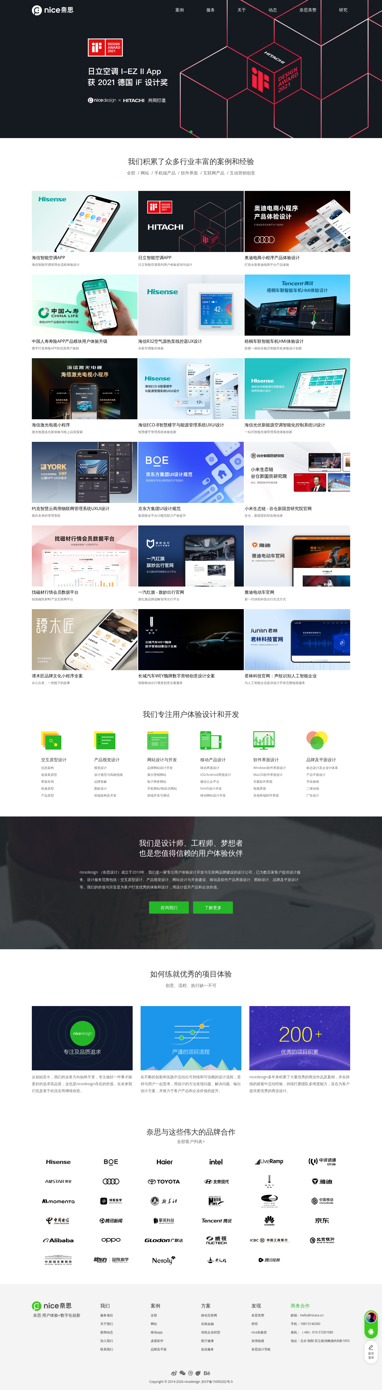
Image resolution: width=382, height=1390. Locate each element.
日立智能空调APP (154, 257)
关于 (241, 10)
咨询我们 (168, 907)
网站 (145, 173)
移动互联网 (209, 1315)
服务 (210, 10)
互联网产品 (213, 173)
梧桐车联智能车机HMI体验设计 (274, 341)
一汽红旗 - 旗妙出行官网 (161, 592)
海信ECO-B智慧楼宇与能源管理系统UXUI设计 (181, 425)
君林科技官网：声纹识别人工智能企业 (281, 676)
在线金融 (207, 1323)
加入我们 (106, 1340)
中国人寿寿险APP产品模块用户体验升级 (69, 341)
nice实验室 (259, 1332)
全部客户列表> (191, 1141)
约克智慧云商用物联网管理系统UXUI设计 (71, 508)
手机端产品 (165, 173)
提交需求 (371, 1352)
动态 (272, 10)
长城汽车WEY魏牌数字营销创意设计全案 (176, 676)
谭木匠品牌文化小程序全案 (57, 676)
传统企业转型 (210, 1332)
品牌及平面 (159, 1349)
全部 (131, 173)
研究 (343, 10)
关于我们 (106, 1323)
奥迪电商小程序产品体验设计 (272, 257)
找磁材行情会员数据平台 (55, 592)
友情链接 (257, 1340)
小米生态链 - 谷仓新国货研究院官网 (278, 508)
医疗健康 (207, 1340)
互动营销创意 (242, 173)
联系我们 (106, 1349)
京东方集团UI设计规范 (159, 508)
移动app (157, 1332)
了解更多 (213, 907)
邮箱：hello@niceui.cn (307, 1315)
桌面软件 (157, 1340)
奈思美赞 (307, 10)
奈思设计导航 (261, 1349)
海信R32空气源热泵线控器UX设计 (170, 341)
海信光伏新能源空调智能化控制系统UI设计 (285, 425)
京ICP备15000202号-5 (217, 1381)
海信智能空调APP (48, 257)
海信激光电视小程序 (51, 425)
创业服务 (207, 1349)
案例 (179, 10)
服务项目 (106, 1315)
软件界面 (189, 173)
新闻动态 (106, 1332)
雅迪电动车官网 (259, 592)
